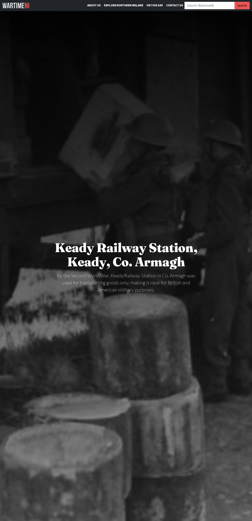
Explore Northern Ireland (123, 5)
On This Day (154, 5)
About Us (94, 5)
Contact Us (174, 5)
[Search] (209, 5)
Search (242, 5)
